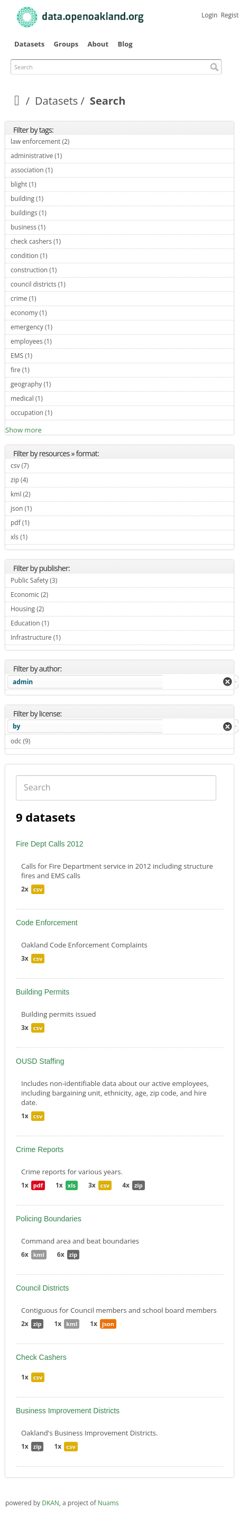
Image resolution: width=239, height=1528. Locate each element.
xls (72, 1185)
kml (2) (43, 494)
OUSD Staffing (40, 1061)
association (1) (65, 169)
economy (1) (59, 312)
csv (37, 889)
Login (209, 15)
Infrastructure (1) (73, 637)
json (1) (44, 508)
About (98, 44)
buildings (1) (59, 212)
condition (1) (60, 255)
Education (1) (61, 623)
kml (38, 1254)
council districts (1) (78, 284)
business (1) (58, 227)
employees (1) (64, 341)
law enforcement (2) (82, 141)
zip (138, 1185)
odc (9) (43, 741)
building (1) (56, 198)
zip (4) (40, 479)
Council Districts (42, 1288)
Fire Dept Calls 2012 (50, 844)
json (108, 1324)
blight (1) (49, 184)
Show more (23, 430)
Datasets (29, 44)
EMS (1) (45, 355)
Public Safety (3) (69, 580)
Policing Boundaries (48, 1218)
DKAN (50, 1502)
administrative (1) (74, 155)
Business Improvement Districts (68, 1410)
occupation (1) (65, 412)
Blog (124, 44)
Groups (66, 44)
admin (23, 681)
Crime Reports (39, 1149)
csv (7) (41, 465)
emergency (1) (64, 327)
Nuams (108, 1502)
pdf (38, 1185)
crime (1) (49, 298)
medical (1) (55, 398)
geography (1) (63, 384)
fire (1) (42, 369)
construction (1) (69, 269)
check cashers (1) (73, 241)
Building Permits (42, 992)
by (16, 726)
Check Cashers (41, 1357)
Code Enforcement (47, 922)
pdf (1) (42, 522)
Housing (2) (56, 608)
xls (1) (40, 536)
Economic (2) (61, 594)
